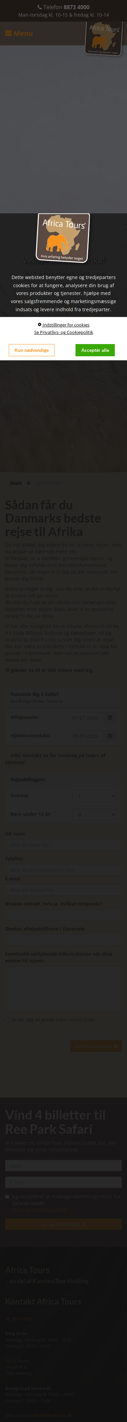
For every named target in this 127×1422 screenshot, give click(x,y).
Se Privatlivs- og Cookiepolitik (63, 332)
